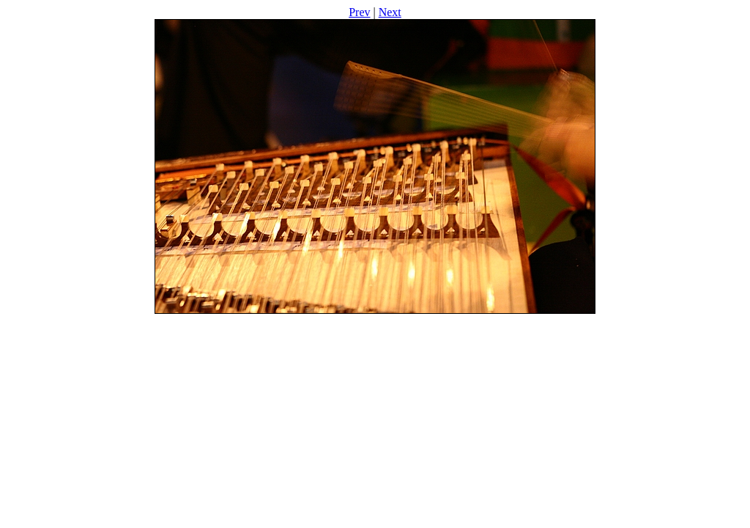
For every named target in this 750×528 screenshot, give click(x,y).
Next (390, 12)
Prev (359, 12)
